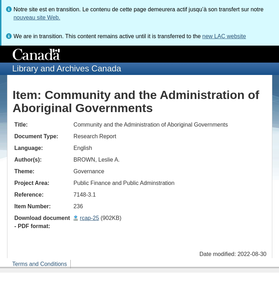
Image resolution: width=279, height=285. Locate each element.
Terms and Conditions (39, 264)
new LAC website (224, 36)
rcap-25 (89, 218)
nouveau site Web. (36, 17)
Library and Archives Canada (66, 68)
